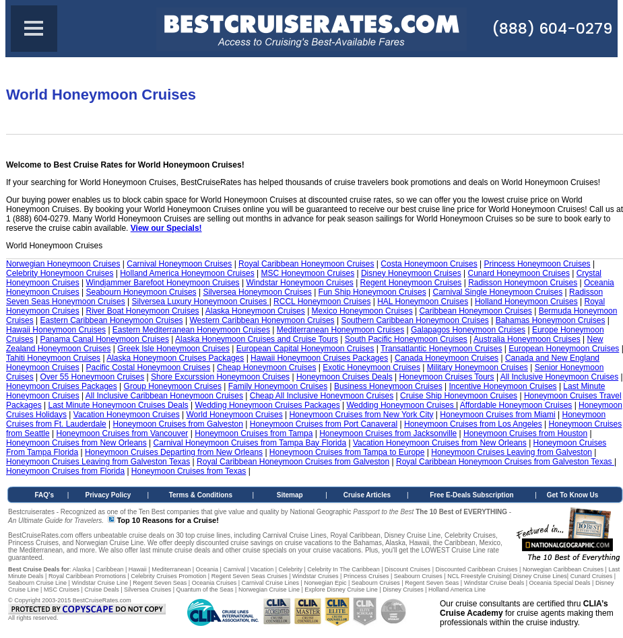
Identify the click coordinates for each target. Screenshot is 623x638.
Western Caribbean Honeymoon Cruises (261, 320)
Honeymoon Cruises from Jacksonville (388, 433)
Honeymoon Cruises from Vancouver (123, 433)
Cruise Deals (101, 589)
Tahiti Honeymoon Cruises (53, 358)
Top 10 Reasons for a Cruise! (167, 520)
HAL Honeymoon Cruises (422, 301)
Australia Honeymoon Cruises (527, 339)
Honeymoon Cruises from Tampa (254, 433)
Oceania (207, 569)
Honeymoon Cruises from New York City (361, 414)
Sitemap (290, 495)
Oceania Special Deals (560, 582)
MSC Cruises (61, 589)
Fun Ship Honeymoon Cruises (372, 292)
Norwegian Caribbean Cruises (563, 569)
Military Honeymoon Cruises (477, 367)
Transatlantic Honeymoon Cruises (441, 348)
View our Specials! (166, 228)
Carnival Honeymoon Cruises (179, 264)
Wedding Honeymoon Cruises (401, 405)
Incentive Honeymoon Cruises (502, 386)
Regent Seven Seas (160, 582)
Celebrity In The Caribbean (343, 569)
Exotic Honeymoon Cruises (371, 367)
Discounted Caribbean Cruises (476, 569)
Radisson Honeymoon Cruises (522, 282)
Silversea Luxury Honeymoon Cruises (200, 301)
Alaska (82, 569)
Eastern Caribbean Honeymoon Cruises (111, 320)
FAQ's (45, 495)
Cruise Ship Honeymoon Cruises (458, 395)
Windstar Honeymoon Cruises (299, 282)
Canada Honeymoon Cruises (446, 358)
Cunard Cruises (591, 576)
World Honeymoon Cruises (234, 414)
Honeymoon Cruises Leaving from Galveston (511, 452)
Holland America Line (457, 589)
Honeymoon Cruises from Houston (525, 433)
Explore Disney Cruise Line (341, 589)
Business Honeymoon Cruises (388, 386)
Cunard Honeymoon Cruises (518, 273)
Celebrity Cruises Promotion (168, 576)
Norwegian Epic (325, 582)
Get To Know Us (572, 495)
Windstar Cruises (315, 576)
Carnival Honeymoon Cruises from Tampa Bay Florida (250, 443)
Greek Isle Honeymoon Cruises (173, 348)
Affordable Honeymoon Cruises (516, 405)
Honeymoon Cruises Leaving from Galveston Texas (98, 461)
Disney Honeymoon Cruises (411, 273)
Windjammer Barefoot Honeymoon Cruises (163, 282)
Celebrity (290, 569)
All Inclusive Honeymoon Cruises (559, 377)
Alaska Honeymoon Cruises (255, 311)
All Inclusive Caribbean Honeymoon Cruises (164, 395)
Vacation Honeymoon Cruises (126, 414)
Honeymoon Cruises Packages (61, 386)
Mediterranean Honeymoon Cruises (340, 329)
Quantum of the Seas (204, 589)
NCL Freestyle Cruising (478, 576)
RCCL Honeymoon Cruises (321, 301)
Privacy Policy (108, 495)
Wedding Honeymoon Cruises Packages (267, 405)
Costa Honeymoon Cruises (429, 264)
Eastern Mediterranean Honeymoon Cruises (191, 329)
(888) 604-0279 (552, 28)
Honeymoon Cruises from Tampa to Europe (347, 452)
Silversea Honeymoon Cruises (257, 292)
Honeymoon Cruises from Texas (189, 471)
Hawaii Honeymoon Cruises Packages (319, 358)
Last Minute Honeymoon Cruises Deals (118, 405)
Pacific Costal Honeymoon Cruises (148, 367)
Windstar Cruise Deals (494, 582)
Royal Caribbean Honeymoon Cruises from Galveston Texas (505, 461)
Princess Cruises (366, 576)
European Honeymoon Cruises (564, 348)
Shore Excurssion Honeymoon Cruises (220, 377)
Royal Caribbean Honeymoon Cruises (306, 264)
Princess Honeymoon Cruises (537, 264)
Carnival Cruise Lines (271, 582)
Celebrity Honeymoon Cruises (59, 273)
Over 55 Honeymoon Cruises (92, 377)
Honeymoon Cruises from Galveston (178, 424)
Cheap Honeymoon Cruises (266, 367)
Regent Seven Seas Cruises (249, 576)
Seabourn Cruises (418, 576)
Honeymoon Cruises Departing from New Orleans (174, 452)
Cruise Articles (367, 495)
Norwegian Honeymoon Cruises (63, 264)
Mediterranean (171, 569)
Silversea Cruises (147, 589)
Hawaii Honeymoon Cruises (56, 329)
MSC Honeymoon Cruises (307, 273)
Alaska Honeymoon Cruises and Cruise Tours (256, 339)
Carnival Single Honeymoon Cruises (497, 292)
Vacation (262, 569)
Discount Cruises (407, 569)
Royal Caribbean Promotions (87, 576)
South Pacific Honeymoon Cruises (406, 339)
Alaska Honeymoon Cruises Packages (175, 358)
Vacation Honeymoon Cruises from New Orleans (440, 443)
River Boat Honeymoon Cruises (142, 311)
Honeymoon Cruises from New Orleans (76, 443)
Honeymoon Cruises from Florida (65, 471)
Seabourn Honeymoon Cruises (141, 292)
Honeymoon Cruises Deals (344, 377)
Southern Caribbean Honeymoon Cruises (414, 320)
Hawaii (138, 569)
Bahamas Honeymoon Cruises (550, 320)
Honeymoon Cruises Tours (446, 377)
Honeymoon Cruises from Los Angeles (473, 424)
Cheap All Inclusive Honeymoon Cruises (321, 395)
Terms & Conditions (200, 495)
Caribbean (110, 569)
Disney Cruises (403, 589)
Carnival (234, 569)
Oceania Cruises (214, 582)
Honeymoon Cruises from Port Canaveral (323, 424)
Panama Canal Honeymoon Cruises (104, 339)
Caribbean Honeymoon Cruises (475, 311)
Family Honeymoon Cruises (277, 386)
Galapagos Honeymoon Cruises (468, 329)
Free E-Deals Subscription (471, 495)
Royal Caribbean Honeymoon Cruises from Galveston (293, 461)
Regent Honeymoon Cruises (411, 282)
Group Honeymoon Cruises (173, 386)
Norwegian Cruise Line (269, 589)
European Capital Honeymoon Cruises (305, 348)
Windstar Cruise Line (99, 582)
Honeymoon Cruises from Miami (497, 414)
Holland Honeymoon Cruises (526, 301)
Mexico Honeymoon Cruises (362, 311)
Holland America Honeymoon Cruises (187, 273)
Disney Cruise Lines (540, 576)
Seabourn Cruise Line (37, 582)
